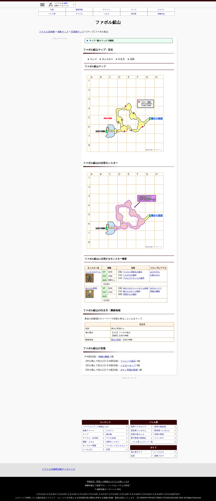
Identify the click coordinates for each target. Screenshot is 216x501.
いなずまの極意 (130, 275)
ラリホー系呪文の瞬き (132, 272)
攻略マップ (62, 32)
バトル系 (52, 14)
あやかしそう (156, 288)
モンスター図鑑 (89, 445)
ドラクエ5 (82, 494)
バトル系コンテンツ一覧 (142, 442)
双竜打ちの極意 (130, 294)
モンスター (107, 59)
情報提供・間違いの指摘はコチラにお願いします (108, 481)
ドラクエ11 (146, 494)
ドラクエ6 (92, 494)
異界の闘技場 (160, 427)
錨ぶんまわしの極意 (132, 291)
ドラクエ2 (51, 494)
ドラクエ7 (103, 494)
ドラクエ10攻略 (47, 32)
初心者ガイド (136, 452)
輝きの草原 (116, 340)
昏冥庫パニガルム (162, 430)
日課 (52, 10)
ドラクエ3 (61, 494)
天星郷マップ (77, 32)
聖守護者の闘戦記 (138, 438)
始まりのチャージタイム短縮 (135, 288)
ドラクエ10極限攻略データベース (58, 469)
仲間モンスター (113, 442)
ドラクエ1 (40, 494)
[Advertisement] (106, 399)
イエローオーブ (128, 365)
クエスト (161, 10)
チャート (106, 10)
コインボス (159, 438)
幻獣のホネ (155, 275)
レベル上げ (87, 449)
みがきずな (155, 272)
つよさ (106, 14)
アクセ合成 (111, 438)
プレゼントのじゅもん (115, 445)
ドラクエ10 (135, 494)
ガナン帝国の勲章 (129, 370)
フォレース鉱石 (128, 361)
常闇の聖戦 (159, 434)
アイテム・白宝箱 (90, 438)
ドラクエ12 (157, 494)
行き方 (121, 59)
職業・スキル (88, 442)
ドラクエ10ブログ (172, 494)
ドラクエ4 (72, 494)
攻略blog (161, 14)
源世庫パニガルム (138, 430)
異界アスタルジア (138, 427)
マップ (133, 10)
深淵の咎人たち (137, 434)
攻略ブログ (159, 456)
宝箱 (132, 59)
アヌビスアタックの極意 (133, 278)
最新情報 (79, 10)
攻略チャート (88, 430)
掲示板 (133, 14)
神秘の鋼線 (155, 291)
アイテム (79, 14)
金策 (133, 456)
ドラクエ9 (123, 494)
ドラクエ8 (113, 494)
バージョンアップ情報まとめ (95, 427)
